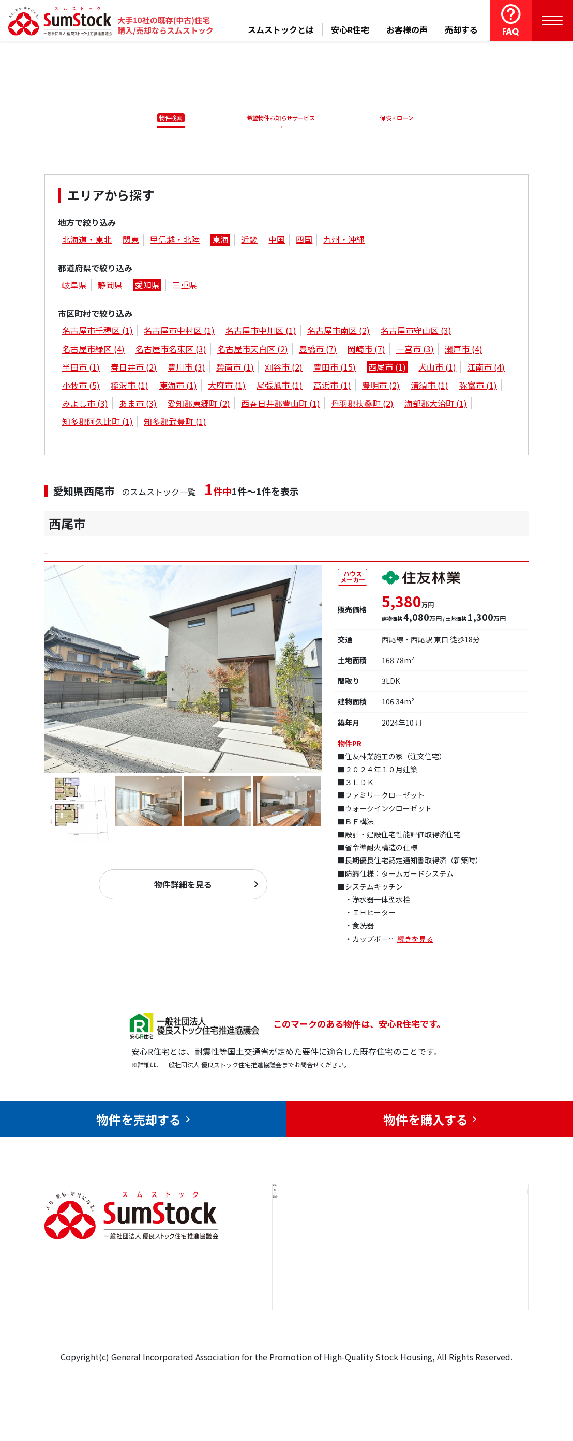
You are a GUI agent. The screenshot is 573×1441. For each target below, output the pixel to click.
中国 (276, 241)
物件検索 (165, 118)
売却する (461, 29)
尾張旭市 (280, 387)
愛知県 (147, 287)
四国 (304, 241)
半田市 (81, 368)
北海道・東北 (87, 241)
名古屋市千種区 (97, 332)
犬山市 (437, 368)
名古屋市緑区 (93, 350)
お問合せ (460, 1236)
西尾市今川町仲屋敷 (109, 552)
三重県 (184, 287)
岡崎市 (366, 350)
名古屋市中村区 (179, 332)
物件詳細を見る (183, 890)
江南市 (486, 368)
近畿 (249, 241)
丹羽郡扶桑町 (362, 405)
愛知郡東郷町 (199, 405)
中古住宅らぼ (397, 1299)
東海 (220, 241)
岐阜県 (74, 287)
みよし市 (85, 405)
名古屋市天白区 (252, 350)
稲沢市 (129, 387)
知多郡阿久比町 (97, 423)
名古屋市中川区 (260, 332)
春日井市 (134, 368)
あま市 (138, 405)
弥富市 (478, 387)
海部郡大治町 (435, 405)
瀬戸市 (463, 350)
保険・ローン (399, 118)
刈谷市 (284, 368)
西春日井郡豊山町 (280, 405)
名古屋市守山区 (416, 332)
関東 (131, 241)
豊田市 (334, 368)
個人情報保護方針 (477, 1314)
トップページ (309, 1236)
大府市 (227, 387)
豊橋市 (318, 350)
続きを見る (415, 944)
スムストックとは (281, 29)
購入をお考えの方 (317, 1299)
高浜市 (332, 387)
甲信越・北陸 (175, 241)
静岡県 (110, 287)
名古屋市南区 (338, 332)
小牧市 (81, 387)
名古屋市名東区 (170, 350)
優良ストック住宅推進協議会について (481, 1275)
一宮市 (415, 350)
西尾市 (387, 368)
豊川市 (186, 368)
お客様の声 (407, 29)
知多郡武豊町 (175, 423)
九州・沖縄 (344, 241)
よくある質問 (397, 1331)
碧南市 (235, 368)
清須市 (429, 387)
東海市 (178, 387)
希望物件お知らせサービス (277, 118)
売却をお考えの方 (317, 1268)
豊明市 (381, 387)
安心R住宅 (350, 29)
